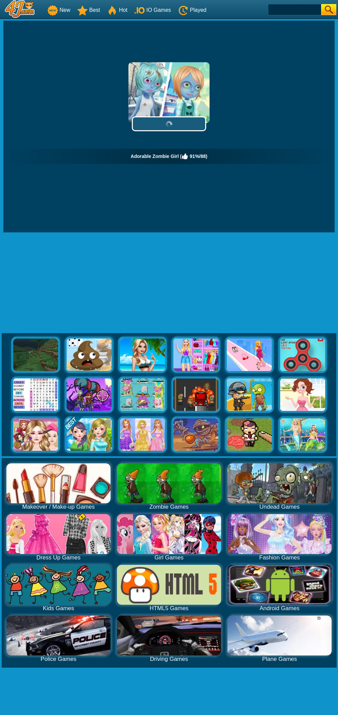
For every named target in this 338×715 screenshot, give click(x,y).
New (58, 10)
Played (192, 10)
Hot (117, 10)
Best (88, 10)
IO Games (152, 10)
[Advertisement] (169, 283)
